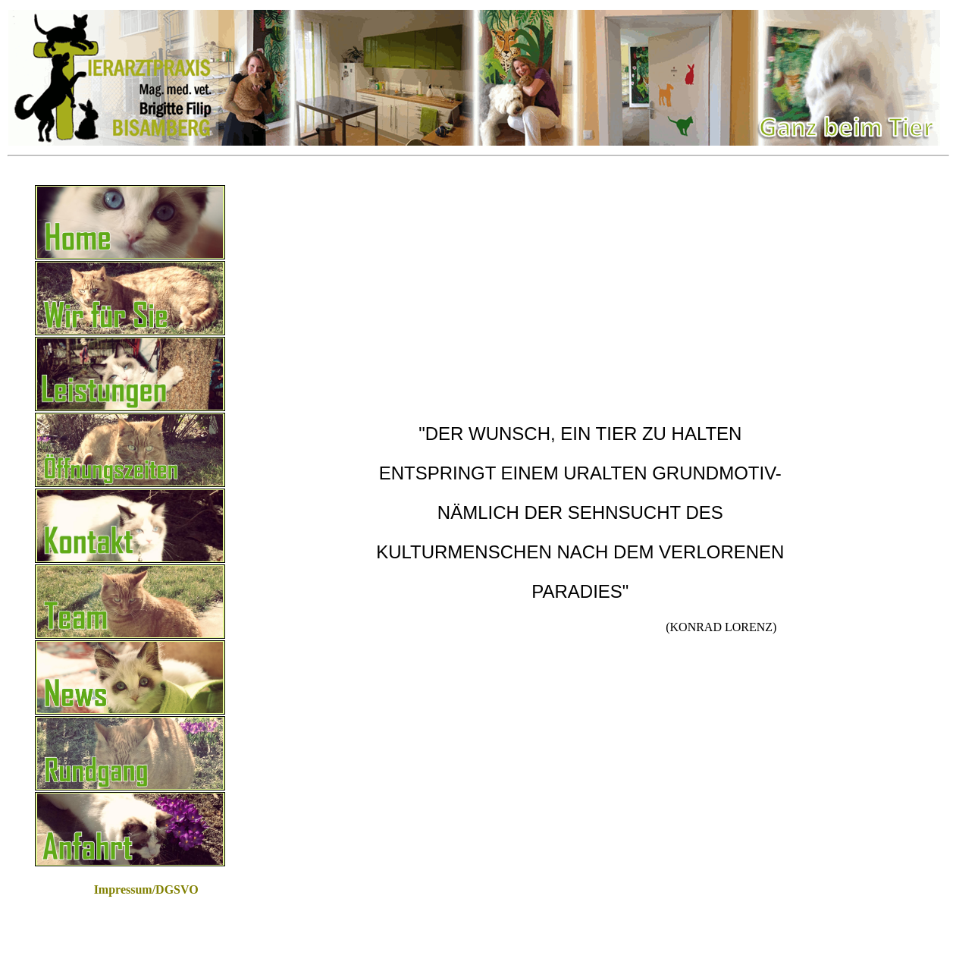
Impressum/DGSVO (146, 889)
